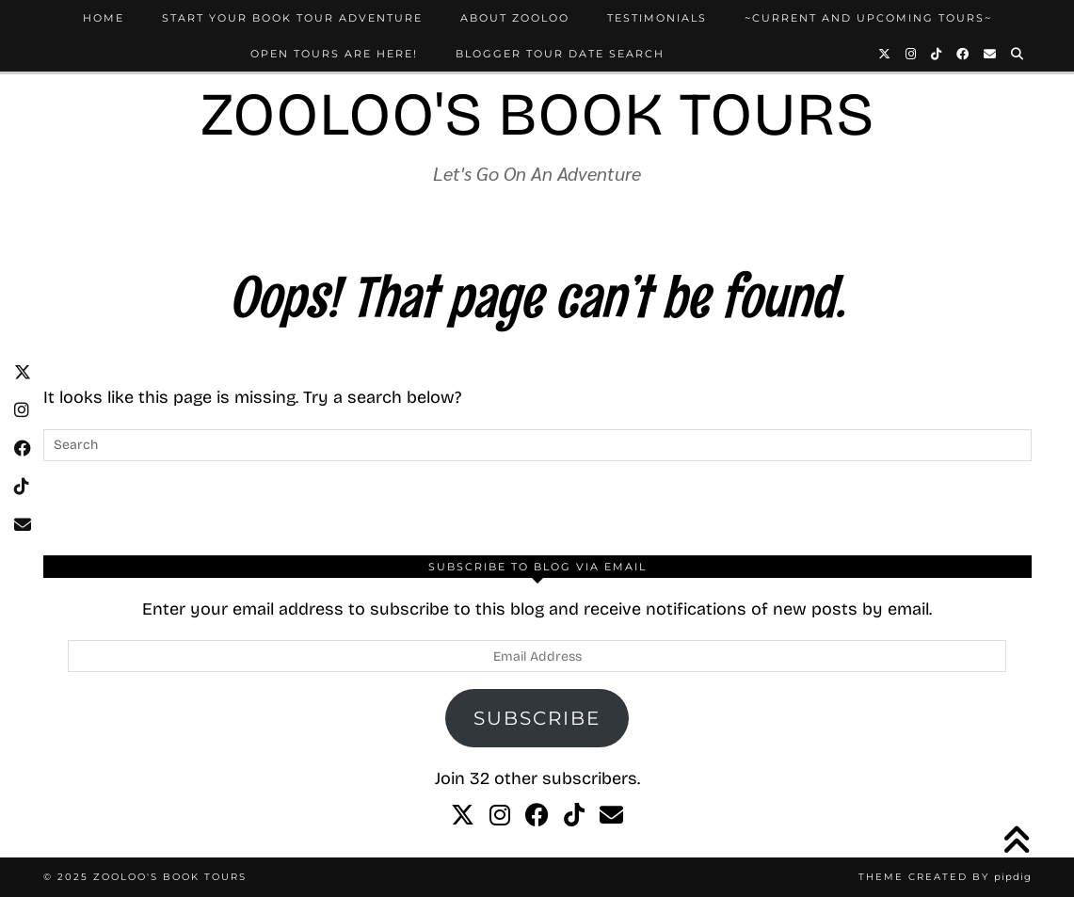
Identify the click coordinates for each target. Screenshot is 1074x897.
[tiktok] (574, 816)
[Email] (991, 54)
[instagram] (499, 816)
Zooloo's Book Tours (537, 114)
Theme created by (945, 877)
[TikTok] (937, 54)
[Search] (1018, 54)
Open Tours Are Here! (334, 53)
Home (103, 17)
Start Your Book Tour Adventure (292, 17)
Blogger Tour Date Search (560, 53)
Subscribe (537, 717)
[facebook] (537, 816)
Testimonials (657, 17)
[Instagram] (912, 54)
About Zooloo (514, 17)
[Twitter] (885, 54)
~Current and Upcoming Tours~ (868, 17)
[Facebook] (963, 54)
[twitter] (462, 816)
